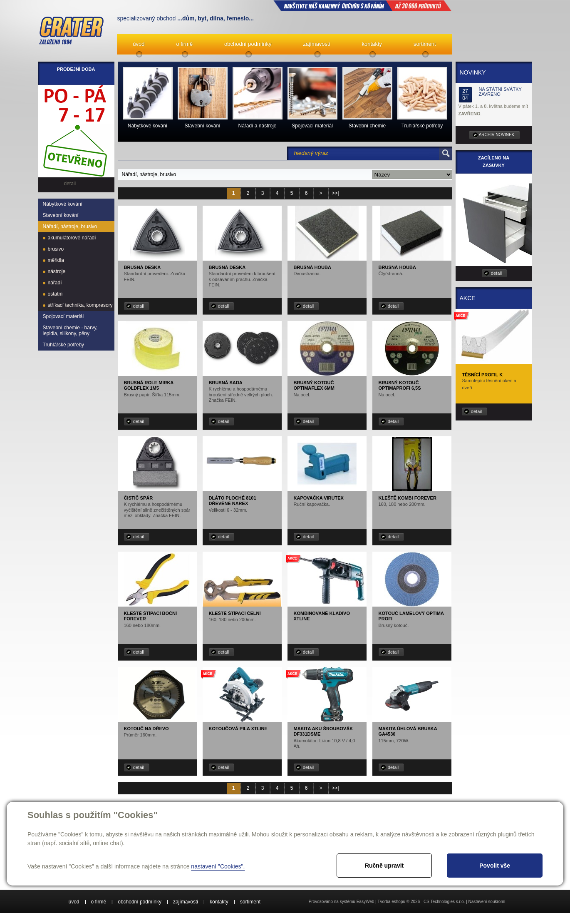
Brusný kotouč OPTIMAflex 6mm (314, 385)
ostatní (55, 294)
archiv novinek (497, 134)
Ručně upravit (384, 865)
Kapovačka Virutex (319, 497)
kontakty (372, 44)
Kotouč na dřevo (146, 728)
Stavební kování (61, 215)
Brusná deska (142, 267)
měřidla (56, 260)
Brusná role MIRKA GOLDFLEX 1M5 (148, 385)
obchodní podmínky (247, 44)
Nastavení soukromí (487, 901)
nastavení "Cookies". (218, 866)
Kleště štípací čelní (235, 613)
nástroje (57, 271)
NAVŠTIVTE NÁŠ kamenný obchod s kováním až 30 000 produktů (362, 5)
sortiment (425, 44)
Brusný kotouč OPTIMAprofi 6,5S (400, 385)
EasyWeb (365, 901)
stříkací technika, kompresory (80, 305)
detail (138, 306)
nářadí (55, 283)
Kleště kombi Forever (407, 497)
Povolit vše (494, 865)
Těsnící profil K (482, 374)
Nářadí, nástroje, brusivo (70, 226)
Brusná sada (226, 382)
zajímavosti (316, 44)
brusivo (56, 249)
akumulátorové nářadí (72, 238)
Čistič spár (138, 497)
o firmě (184, 44)
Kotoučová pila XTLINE (238, 728)
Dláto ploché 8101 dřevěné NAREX (232, 500)
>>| (335, 193)
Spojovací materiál (63, 316)
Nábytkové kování (62, 204)
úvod (138, 44)
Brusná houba (312, 267)
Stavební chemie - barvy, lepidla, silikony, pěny (70, 330)
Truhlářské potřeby (63, 345)
